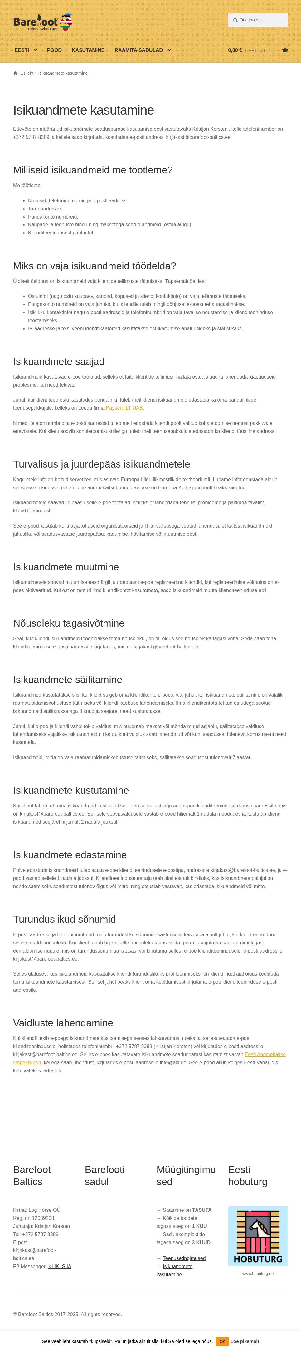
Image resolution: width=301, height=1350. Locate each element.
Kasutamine (88, 50)
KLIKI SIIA (59, 1266)
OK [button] (223, 1341)
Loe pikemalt (245, 1341)
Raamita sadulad (139, 50)
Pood (54, 50)
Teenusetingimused (184, 1258)
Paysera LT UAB (124, 408)
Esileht (26, 73)
